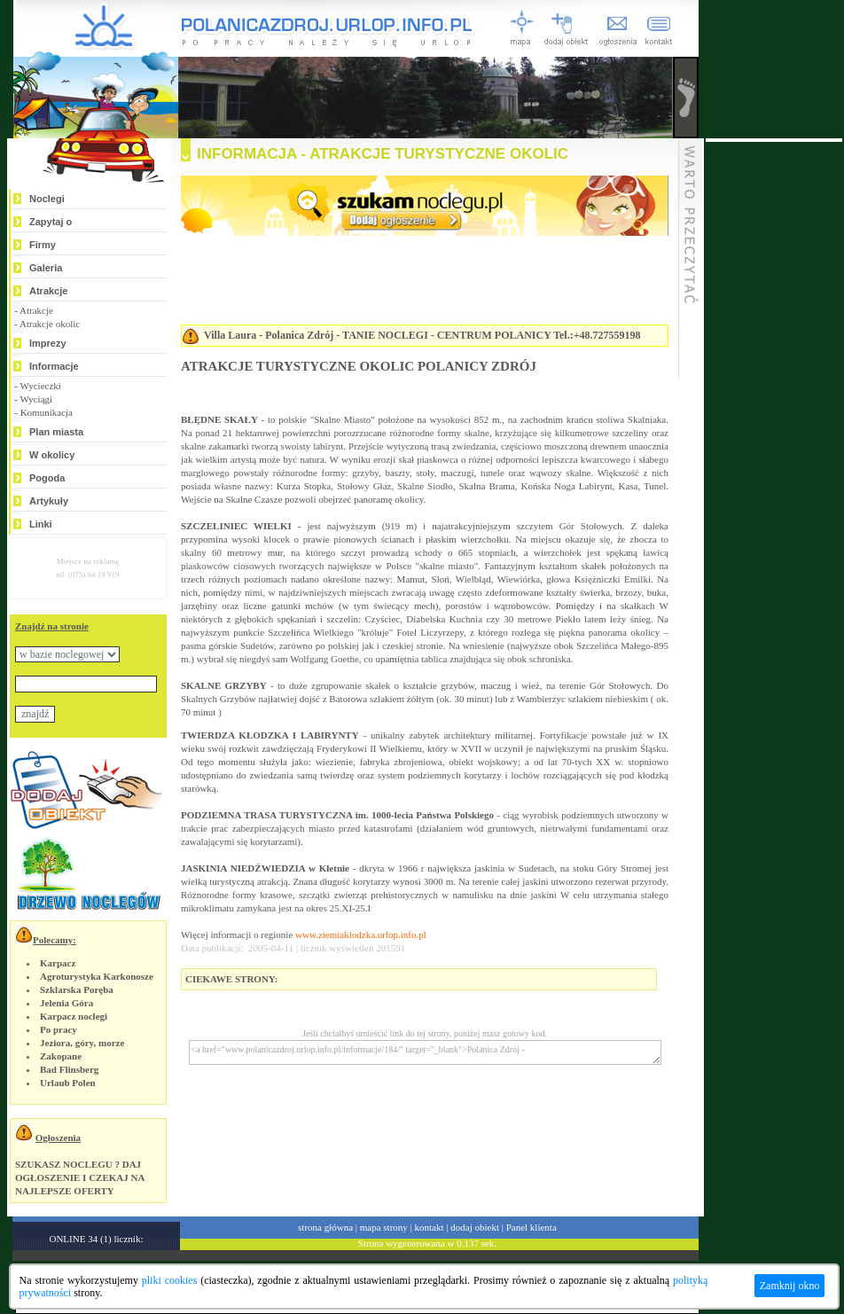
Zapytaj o (50, 221)
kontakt (429, 1227)
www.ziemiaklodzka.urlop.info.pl (360, 934)
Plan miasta (56, 431)
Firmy (42, 244)
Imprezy (47, 343)
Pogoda (47, 478)
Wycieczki (40, 385)
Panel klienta (531, 1227)
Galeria (45, 267)
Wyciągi (36, 399)
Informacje (54, 366)
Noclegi (47, 198)
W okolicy (51, 455)
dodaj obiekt (474, 1227)
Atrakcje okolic (50, 323)
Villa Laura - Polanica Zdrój (268, 335)
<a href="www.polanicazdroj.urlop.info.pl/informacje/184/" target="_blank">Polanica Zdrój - (425, 1052)
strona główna (325, 1227)
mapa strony (384, 1227)
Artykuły (48, 501)
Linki (40, 524)
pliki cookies (170, 1280)
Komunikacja (46, 412)
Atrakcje (48, 290)
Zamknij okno (790, 1285)
